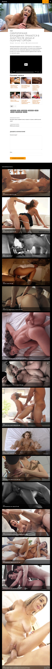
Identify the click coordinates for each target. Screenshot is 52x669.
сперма (25, 112)
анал (19, 110)
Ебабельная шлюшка (26, 124)
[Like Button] (11, 106)
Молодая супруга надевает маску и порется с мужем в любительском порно (26, 119)
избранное (31, 110)
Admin (23, 43)
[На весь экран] (40, 72)
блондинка (24, 110)
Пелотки (4, 1)
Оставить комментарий (32, 43)
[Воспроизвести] (11, 72)
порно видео (19, 112)
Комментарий (14, 134)
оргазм (12, 112)
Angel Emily (13, 110)
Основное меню (50, 1)
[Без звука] (38, 72)
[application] (26, 64)
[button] (26, 64)
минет (36, 110)
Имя (11, 152)
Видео (11, 30)
